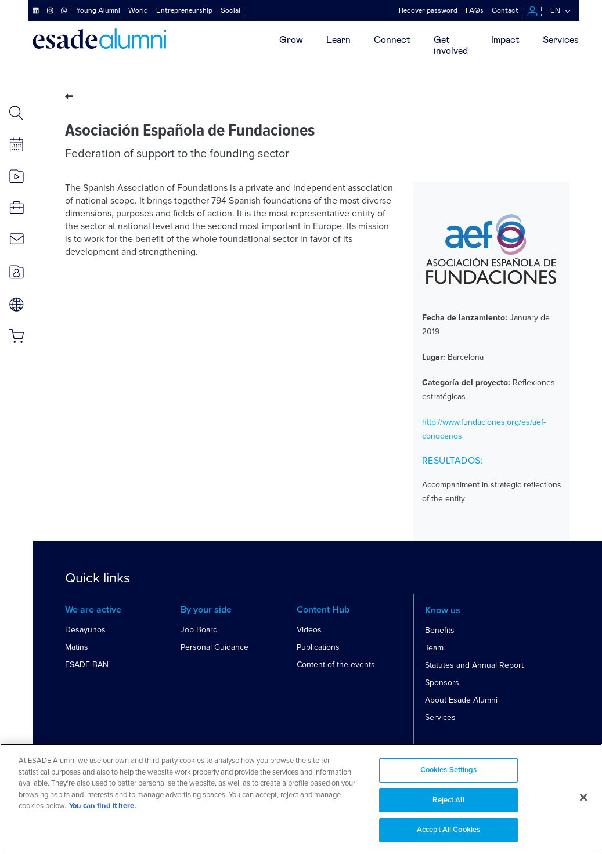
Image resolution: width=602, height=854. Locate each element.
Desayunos (85, 630)
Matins (76, 647)
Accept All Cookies (448, 830)
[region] (301, 799)
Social (230, 10)
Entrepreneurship (184, 10)
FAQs (475, 10)
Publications (318, 647)
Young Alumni (98, 10)
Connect (392, 40)
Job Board (199, 630)
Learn (338, 40)
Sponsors (442, 682)
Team (434, 648)
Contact (505, 10)
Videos (309, 630)
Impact (505, 40)
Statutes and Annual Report (474, 665)
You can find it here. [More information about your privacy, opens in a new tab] (102, 806)
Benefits (440, 630)
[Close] (583, 797)
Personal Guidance (214, 647)
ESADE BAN (87, 665)
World (138, 10)
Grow (291, 40)
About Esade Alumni (461, 700)
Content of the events (336, 665)
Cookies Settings (448, 770)
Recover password (428, 10)
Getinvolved (451, 45)
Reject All (448, 800)
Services (561, 40)
